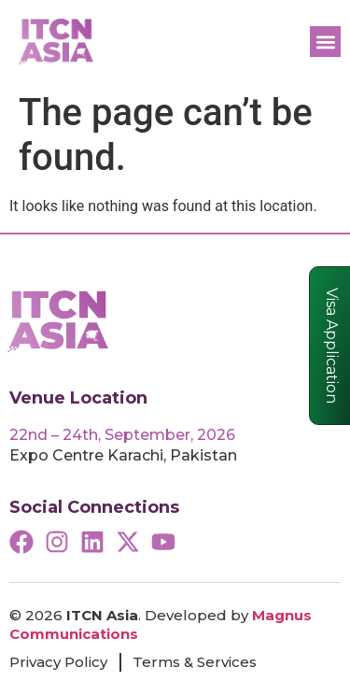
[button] (325, 41)
